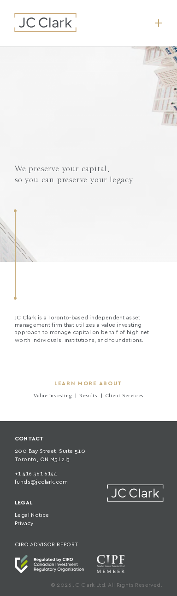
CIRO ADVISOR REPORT (46, 545)
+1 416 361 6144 (36, 474)
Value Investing (52, 396)
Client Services (124, 396)
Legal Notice (32, 515)
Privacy (24, 524)
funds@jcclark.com (41, 482)
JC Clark (45, 22)
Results (88, 396)
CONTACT (29, 439)
